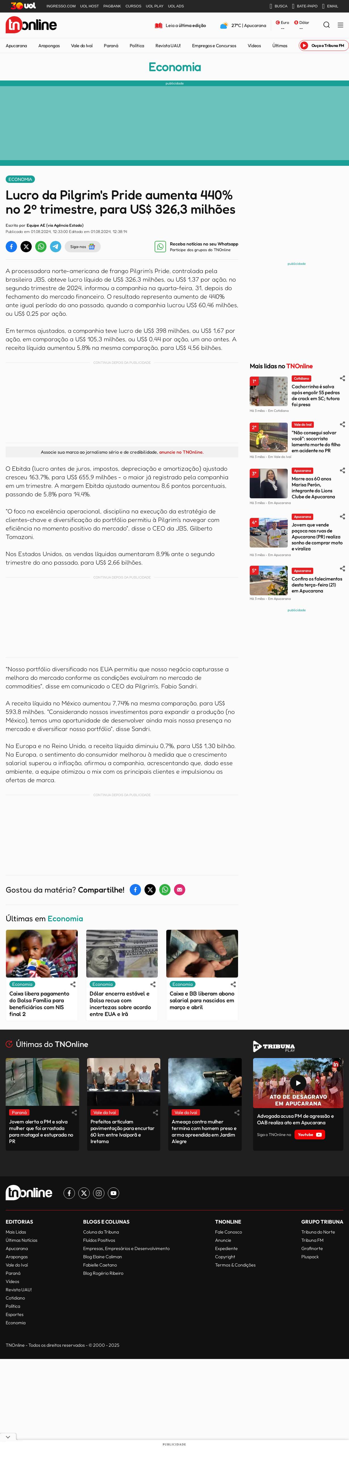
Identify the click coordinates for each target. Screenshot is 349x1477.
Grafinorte (312, 1248)
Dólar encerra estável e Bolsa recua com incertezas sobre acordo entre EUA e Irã (120, 1003)
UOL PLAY (154, 6)
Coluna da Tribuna (101, 1232)
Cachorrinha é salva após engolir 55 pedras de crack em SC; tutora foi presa (316, 395)
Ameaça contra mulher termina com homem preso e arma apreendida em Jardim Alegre (204, 1131)
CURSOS (133, 6)
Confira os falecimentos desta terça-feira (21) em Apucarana (317, 585)
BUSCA (278, 6)
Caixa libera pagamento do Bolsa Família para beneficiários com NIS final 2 (39, 1003)
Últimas (279, 45)
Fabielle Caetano (100, 1265)
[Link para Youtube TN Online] (113, 1193)
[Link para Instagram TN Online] (98, 1193)
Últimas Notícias (21, 1240)
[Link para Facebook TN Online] (69, 1193)
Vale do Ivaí (81, 45)
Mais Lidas (16, 1232)
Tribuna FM (312, 1240)
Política (137, 45)
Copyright (225, 1256)
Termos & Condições (235, 1265)
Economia (174, 67)
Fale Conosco (228, 1232)
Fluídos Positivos (99, 1240)
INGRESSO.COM (61, 6)
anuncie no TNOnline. (181, 452)
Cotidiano (15, 1298)
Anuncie (223, 1240)
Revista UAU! (168, 45)
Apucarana (16, 45)
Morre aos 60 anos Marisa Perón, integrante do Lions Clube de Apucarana (313, 487)
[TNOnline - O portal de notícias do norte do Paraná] (31, 25)
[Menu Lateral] (340, 25)
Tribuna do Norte (318, 1232)
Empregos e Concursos (214, 45)
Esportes (15, 1314)
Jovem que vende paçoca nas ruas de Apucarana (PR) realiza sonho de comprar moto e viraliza (317, 536)
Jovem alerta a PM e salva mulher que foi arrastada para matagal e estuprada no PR (41, 1131)
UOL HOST (89, 6)
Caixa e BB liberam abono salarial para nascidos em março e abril (202, 1000)
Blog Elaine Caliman (102, 1256)
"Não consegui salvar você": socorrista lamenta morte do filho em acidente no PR (316, 441)
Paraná (111, 45)
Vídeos (254, 45)
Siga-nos (82, 246)
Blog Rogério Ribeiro (103, 1273)
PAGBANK (112, 6)
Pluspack (310, 1256)
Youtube (310, 1134)
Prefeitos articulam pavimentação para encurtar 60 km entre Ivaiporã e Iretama (123, 1131)
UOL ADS (176, 6)
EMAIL (330, 6)
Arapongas (49, 45)
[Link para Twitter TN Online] (84, 1193)
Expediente (226, 1248)
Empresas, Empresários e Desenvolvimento (126, 1248)
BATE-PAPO (305, 6)
